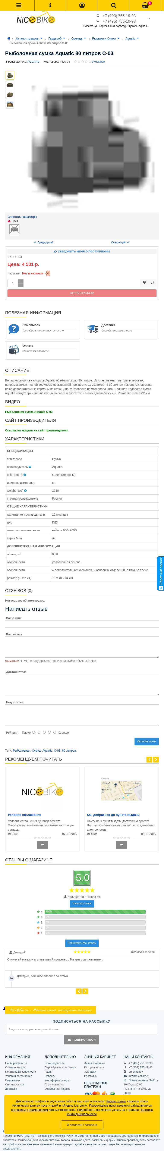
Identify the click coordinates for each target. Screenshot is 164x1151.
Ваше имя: (14, 616)
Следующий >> (120, 240)
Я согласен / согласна (82, 1125)
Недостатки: (15, 700)
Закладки (90, 1069)
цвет (13, 221)
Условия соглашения (24, 813)
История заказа (94, 1065)
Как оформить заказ (57, 1078)
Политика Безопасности (20, 1069)
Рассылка (90, 1074)
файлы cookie (116, 1101)
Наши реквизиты (16, 1061)
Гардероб (56, 38)
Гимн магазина (54, 1082)
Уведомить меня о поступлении (82, 249)
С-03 (57, 749)
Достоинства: (16, 670)
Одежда (78, 38)
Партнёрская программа (60, 1065)
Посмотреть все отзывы (82, 941)
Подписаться (81, 1038)
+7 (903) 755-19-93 (119, 16)
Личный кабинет (94, 1061)
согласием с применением (29, 1109)
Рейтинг (12, 731)
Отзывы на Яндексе (57, 1086)
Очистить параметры (22, 216)
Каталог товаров (29, 38)
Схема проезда (15, 1065)
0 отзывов (98, 61)
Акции (48, 1069)
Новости (50, 1074)
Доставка (11, 1086)
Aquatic (132, 38)
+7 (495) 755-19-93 (119, 21)
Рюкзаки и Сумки (105, 38)
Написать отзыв (82, 901)
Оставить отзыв (146, 739)
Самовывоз (12, 1078)
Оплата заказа (14, 1082)
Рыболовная (21, 749)
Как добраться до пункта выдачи (113, 813)
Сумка (36, 749)
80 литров (69, 749)
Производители (54, 1061)
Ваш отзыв (14, 632)
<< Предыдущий (43, 240)
